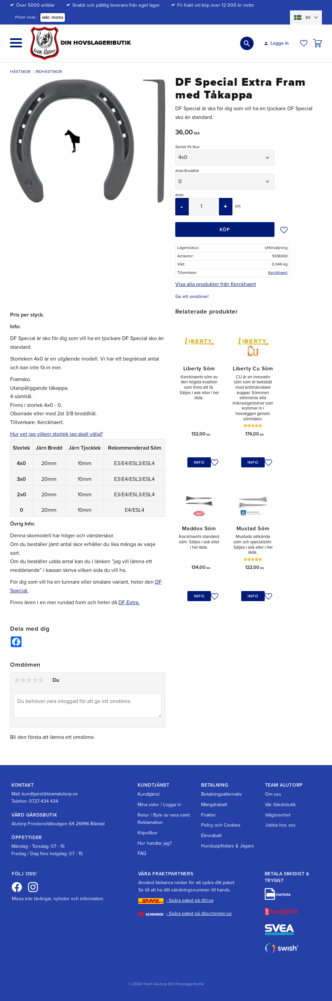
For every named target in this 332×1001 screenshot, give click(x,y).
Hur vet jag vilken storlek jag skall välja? (56, 434)
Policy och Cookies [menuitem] (221, 825)
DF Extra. (129, 602)
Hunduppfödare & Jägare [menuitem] (227, 846)
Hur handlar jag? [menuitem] (155, 843)
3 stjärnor (29, 681)
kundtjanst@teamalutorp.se (50, 794)
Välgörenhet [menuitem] (277, 815)
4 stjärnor (35, 681)
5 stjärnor (41, 681)
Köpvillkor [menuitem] (148, 833)
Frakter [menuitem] (208, 815)
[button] (16, 43)
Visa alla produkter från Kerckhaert (215, 284)
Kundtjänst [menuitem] (148, 794)
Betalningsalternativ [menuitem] (221, 794)
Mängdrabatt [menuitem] (214, 804)
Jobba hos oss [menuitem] (280, 825)
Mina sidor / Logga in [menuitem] (159, 804)
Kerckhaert (278, 272)
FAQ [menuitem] (142, 853)
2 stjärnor (23, 681)
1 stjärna (17, 681)
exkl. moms (52, 17)
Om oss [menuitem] (273, 794)
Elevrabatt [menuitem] (211, 835)
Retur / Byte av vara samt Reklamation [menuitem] (164, 818)
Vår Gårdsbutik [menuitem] (280, 804)
